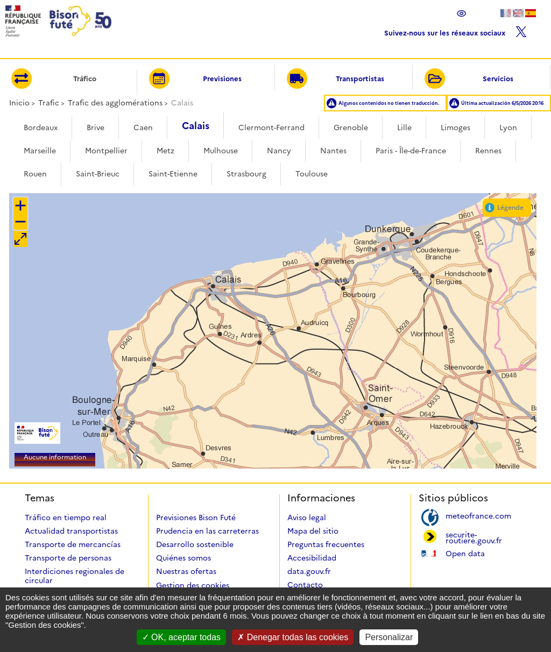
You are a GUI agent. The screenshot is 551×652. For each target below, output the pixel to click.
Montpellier (106, 150)
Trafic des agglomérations (115, 103)
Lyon (508, 127)
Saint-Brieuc (97, 174)
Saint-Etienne (173, 174)
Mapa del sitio (312, 531)
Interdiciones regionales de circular (74, 575)
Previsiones (195, 79)
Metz (165, 150)
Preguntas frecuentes (325, 544)
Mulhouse (220, 150)
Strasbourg (246, 174)
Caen (143, 127)
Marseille (40, 150)
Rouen (35, 174)
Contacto (305, 585)
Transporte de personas (68, 558)
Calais (195, 126)
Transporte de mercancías (73, 544)
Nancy (279, 150)
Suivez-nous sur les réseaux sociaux (455, 30)
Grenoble (351, 127)
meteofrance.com (478, 515)
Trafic (48, 103)
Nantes (333, 150)
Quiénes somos (183, 558)
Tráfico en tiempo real (66, 517)
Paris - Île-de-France (411, 150)
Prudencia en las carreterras (207, 531)
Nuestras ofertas (186, 571)
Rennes (488, 150)
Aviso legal (306, 517)
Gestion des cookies (192, 585)
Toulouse (311, 174)
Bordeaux (41, 127)
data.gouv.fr (309, 571)
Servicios (468, 79)
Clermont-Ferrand (271, 127)
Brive (95, 127)
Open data (465, 553)
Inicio (19, 103)
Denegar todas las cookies (292, 637)
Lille (404, 127)
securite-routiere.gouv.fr (474, 537)
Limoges (455, 127)
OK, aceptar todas (181, 637)
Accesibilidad (311, 558)
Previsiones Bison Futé (196, 517)
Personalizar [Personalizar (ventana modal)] (389, 637)
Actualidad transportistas (71, 531)
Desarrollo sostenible (195, 544)
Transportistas (335, 79)
